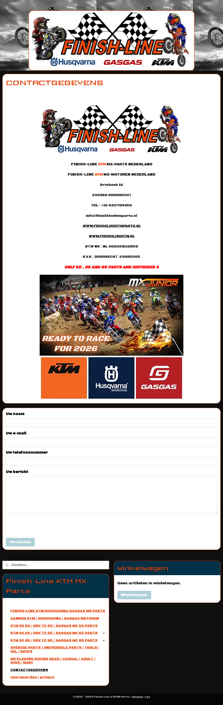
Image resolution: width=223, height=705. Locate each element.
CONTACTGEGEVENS (29, 670)
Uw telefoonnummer (27, 452)
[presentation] (39, 525)
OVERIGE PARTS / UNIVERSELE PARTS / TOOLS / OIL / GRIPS (54, 649)
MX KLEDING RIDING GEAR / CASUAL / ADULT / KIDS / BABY (53, 661)
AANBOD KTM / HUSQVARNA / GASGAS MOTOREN (54, 618)
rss (147, 696)
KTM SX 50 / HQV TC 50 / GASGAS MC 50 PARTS (54, 626)
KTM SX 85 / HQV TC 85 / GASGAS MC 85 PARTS (58, 640)
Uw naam (15, 414)
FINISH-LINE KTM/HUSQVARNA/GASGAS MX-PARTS (57, 611)
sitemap (137, 696)
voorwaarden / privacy (32, 677)
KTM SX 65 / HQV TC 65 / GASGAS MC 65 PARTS (58, 633)
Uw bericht (17, 471)
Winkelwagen (134, 595)
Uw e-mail (16, 433)
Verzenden (20, 542)
